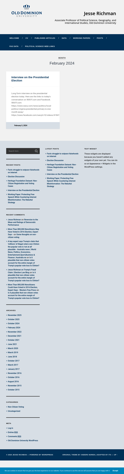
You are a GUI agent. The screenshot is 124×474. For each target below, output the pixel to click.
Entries (13, 443)
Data (64, 39)
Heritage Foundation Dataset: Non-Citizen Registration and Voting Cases (21, 184)
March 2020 (13, 359)
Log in (11, 439)
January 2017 (14, 380)
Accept (115, 471)
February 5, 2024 (20, 126)
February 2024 (14, 339)
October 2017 (14, 372)
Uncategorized (14, 422)
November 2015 (15, 396)
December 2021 (15, 347)
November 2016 (15, 384)
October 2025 (14, 330)
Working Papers (81, 39)
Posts (100, 39)
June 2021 (13, 355)
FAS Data (14, 47)
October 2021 (14, 351)
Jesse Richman (99, 13)
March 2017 (13, 376)
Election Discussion (17, 177)
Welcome (14, 39)
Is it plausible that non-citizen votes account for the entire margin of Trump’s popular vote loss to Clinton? (22, 266)
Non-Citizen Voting (16, 418)
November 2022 (15, 343)
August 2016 (14, 392)
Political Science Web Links (40, 47)
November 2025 (15, 326)
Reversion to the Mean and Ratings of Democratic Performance (22, 226)
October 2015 (14, 400)
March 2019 (13, 363)
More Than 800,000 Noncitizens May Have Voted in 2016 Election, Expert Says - (23, 235)
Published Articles (45, 39)
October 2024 (14, 334)
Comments (15, 447)
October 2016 (14, 388)
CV (27, 39)
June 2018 (13, 367)
